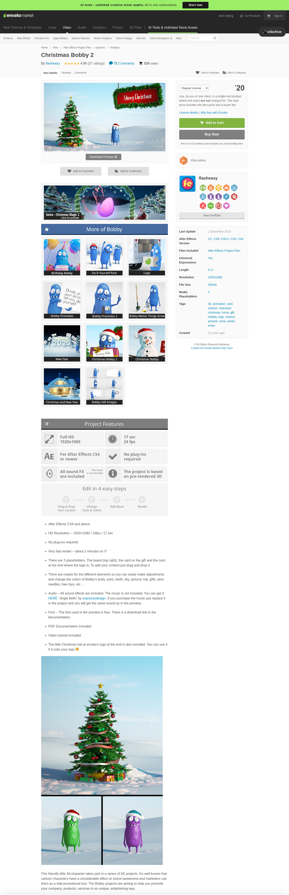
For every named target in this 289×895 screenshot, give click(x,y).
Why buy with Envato (214, 112)
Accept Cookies (194, 886)
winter (231, 321)
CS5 (233, 239)
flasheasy (53, 63)
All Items (8, 38)
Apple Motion (60, 38)
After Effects (23, 38)
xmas (211, 325)
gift (232, 312)
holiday (212, 316)
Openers (100, 47)
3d (209, 303)
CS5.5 (225, 239)
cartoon (213, 308)
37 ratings (96, 63)
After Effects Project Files (77, 47)
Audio (82, 27)
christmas (214, 312)
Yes (210, 258)
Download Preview (103, 157)
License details (188, 112)
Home (44, 47)
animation (219, 303)
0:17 (211, 269)
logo (221, 316)
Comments (121, 63)
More (179, 38)
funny (225, 312)
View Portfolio (212, 215)
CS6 (216, 239)
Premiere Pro (41, 38)
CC (210, 239)
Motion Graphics (103, 38)
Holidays (115, 47)
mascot (230, 316)
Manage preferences (255, 886)
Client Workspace (160, 38)
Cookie (55, 889)
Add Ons (141, 38)
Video (67, 27)
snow (222, 321)
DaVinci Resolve (81, 38)
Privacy (74, 889)
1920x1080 (215, 277)
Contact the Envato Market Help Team (212, 348)
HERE (52, 598)
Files (55, 47)
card (229, 303)
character (225, 308)
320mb (212, 284)
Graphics (99, 27)
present (213, 321)
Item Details (50, 73)
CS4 (240, 239)
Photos (118, 27)
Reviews (66, 72)
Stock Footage (124, 38)
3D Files (135, 27)
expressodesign (94, 598)
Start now (195, 5)
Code (52, 27)
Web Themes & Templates (22, 27)
